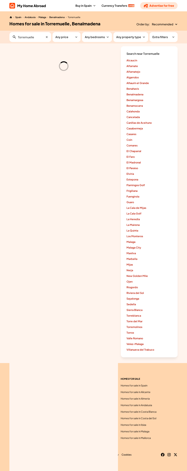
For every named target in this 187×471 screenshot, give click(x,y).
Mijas (129, 264)
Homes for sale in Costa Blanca (138, 411)
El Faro (130, 156)
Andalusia (30, 17)
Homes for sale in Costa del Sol (138, 418)
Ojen (129, 281)
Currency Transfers (114, 5)
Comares (132, 145)
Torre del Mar (134, 321)
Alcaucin (131, 60)
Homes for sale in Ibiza (133, 424)
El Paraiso (132, 168)
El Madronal (133, 162)
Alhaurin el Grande (137, 83)
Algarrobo (132, 77)
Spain (18, 17)
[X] (175, 455)
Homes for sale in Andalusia (136, 405)
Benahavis (132, 88)
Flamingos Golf (135, 185)
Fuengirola (132, 196)
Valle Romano (134, 338)
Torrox (130, 332)
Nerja (129, 270)
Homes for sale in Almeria (135, 398)
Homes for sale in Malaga (135, 431)
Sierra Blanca (134, 309)
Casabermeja (134, 128)
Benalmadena (57, 17)
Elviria (130, 173)
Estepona (132, 179)
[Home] (10, 17)
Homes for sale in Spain (134, 385)
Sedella (131, 304)
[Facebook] (163, 455)
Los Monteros (134, 236)
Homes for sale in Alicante (135, 392)
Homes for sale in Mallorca (136, 437)
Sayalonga (132, 298)
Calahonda (133, 111)
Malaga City (133, 247)
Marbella (131, 258)
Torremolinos (134, 326)
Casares (131, 134)
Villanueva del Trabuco (140, 349)
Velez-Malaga (135, 343)
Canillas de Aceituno (139, 122)
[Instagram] (169, 455)
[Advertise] (159, 5)
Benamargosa (134, 100)
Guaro (130, 202)
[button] (86, 5)
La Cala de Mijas (136, 207)
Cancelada (133, 117)
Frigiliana (132, 190)
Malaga (42, 17)
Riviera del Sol (135, 292)
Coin (129, 139)
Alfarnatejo (133, 71)
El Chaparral (133, 151)
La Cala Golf (133, 213)
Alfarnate (132, 66)
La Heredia (133, 219)
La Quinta (132, 230)
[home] (27, 6)
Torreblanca (133, 315)
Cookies (126, 454)
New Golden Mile (137, 275)
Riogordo (132, 287)
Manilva (131, 253)
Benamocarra (134, 105)
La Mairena (133, 224)
